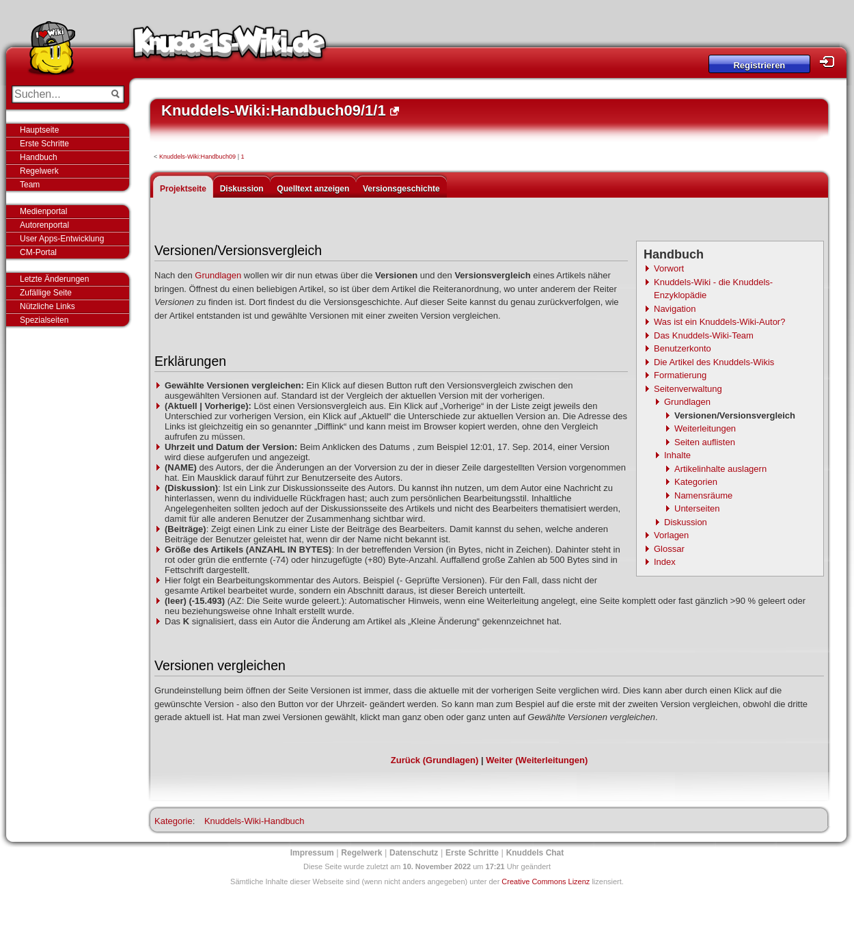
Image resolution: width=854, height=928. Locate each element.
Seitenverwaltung (688, 389)
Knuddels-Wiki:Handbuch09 (197, 156)
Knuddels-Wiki (229, 46)
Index (665, 562)
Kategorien (695, 482)
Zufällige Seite (46, 292)
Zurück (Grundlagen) (435, 760)
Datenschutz (413, 853)
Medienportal (43, 211)
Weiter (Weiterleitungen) (537, 760)
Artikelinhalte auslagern (720, 469)
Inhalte (677, 455)
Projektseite (183, 189)
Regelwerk (39, 171)
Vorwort (669, 268)
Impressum (312, 853)
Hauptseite (39, 130)
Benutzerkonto (682, 348)
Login (831, 62)
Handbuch (38, 157)
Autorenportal (44, 225)
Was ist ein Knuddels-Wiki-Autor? (719, 322)
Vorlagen (671, 535)
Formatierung (680, 375)
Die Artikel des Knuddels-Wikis (714, 362)
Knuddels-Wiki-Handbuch (254, 821)
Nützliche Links (47, 306)
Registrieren (759, 65)
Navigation (674, 309)
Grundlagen (687, 402)
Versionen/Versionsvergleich (734, 415)
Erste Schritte (44, 143)
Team (30, 184)
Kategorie (173, 821)
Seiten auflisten (704, 442)
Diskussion (242, 189)
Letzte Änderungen (54, 279)
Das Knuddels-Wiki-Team (704, 335)
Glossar (669, 549)
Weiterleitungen (705, 428)
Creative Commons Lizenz (545, 881)
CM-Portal (38, 252)
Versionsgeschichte (401, 189)
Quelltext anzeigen (313, 189)
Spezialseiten (44, 320)
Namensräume (703, 495)
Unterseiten (696, 508)
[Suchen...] (58, 94)
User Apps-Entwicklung (62, 238)
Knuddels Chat (535, 853)
